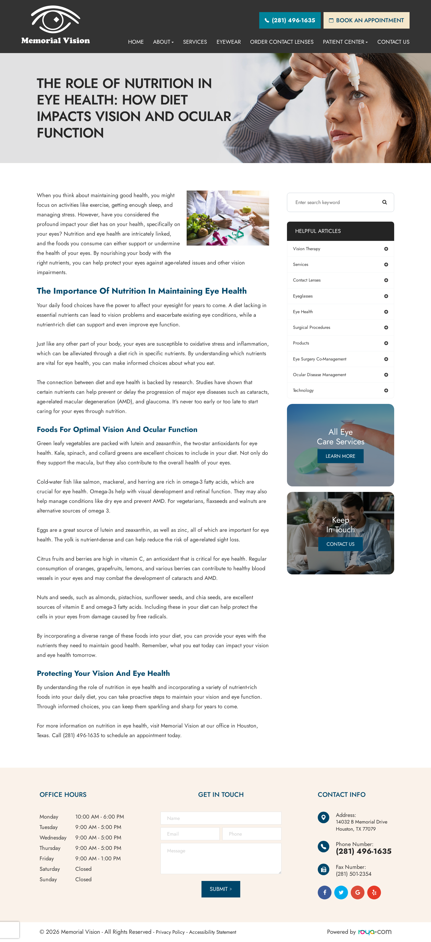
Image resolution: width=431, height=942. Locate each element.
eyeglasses (306, 297)
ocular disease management (325, 378)
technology (307, 395)
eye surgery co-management (325, 362)
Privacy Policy (172, 932)
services (304, 265)
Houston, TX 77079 (362, 826)
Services (195, 42)
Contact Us (393, 42)
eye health (306, 314)
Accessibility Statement (220, 932)
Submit (218, 889)
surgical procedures (316, 330)
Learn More (340, 461)
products (304, 346)
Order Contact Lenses (282, 42)
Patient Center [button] (345, 42)
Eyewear (229, 42)
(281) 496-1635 (361, 850)
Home (136, 42)
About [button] (163, 42)
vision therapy (310, 249)
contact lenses (310, 281)
